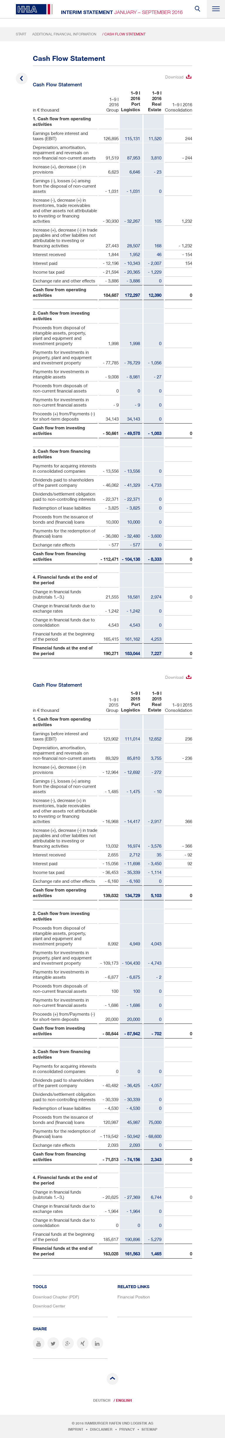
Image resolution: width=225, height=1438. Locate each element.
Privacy (127, 1429)
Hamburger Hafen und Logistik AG (119, 1423)
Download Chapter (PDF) (56, 1296)
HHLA (34, 9)
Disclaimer (101, 1429)
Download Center (49, 1305)
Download (174, 76)
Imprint (75, 1429)
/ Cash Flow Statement (124, 34)
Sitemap (149, 1429)
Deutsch (101, 1400)
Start (21, 34)
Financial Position (133, 1296)
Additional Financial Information (64, 34)
